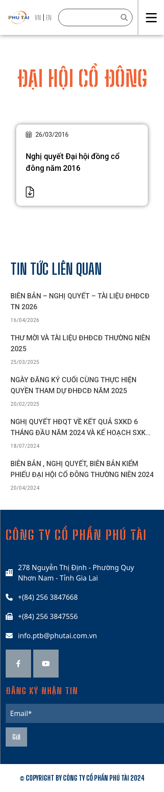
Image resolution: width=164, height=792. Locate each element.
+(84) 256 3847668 (48, 597)
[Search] (95, 17)
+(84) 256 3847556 (48, 616)
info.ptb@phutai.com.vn (57, 635)
